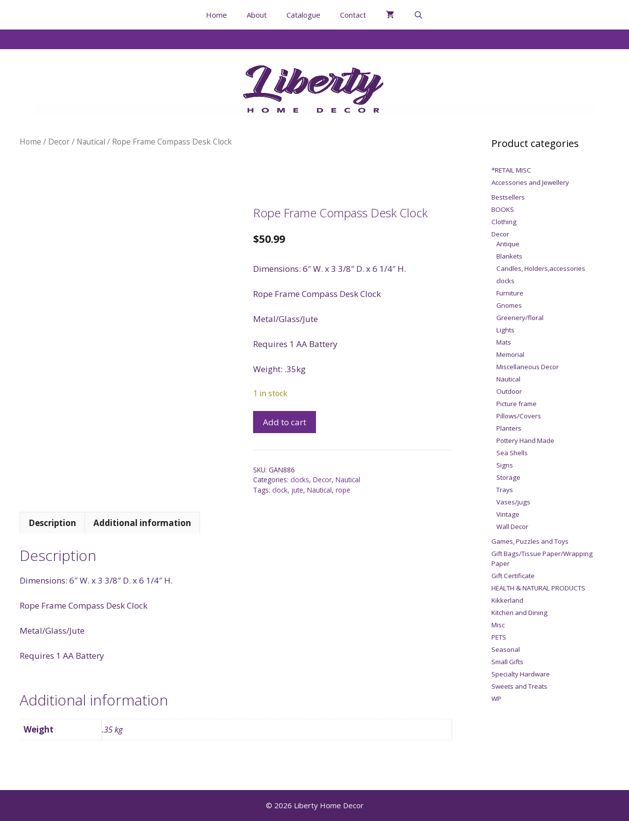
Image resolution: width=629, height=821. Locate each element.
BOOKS (502, 209)
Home (216, 15)
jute (297, 490)
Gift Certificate (513, 575)
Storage (508, 477)
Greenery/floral (519, 317)
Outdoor (509, 391)
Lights (505, 329)
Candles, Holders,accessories (540, 268)
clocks (299, 479)
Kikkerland (507, 600)
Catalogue (303, 15)
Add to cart (284, 422)
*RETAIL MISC (511, 170)
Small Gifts (507, 661)
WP (496, 698)
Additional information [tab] (142, 522)
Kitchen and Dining (519, 612)
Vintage (507, 514)
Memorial (510, 354)
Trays (504, 489)
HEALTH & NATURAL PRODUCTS (538, 588)
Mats (503, 342)
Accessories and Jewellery (530, 182)
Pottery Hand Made (525, 440)
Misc (498, 624)
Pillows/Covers (518, 415)
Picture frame (516, 403)
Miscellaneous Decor (527, 366)
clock (279, 490)
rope (343, 490)
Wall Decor (512, 526)
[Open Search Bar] (418, 14)
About (257, 15)
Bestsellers (508, 197)
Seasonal (505, 649)
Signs (504, 465)
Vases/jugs (513, 502)
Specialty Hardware (520, 674)
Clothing (503, 221)
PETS (498, 637)
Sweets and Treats (519, 686)
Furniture (509, 293)
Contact (353, 15)
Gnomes (509, 305)
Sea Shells (512, 452)
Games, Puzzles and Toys (530, 541)
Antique (507, 243)
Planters (508, 428)
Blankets (509, 256)
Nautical (91, 141)
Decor (59, 141)
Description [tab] (52, 522)
